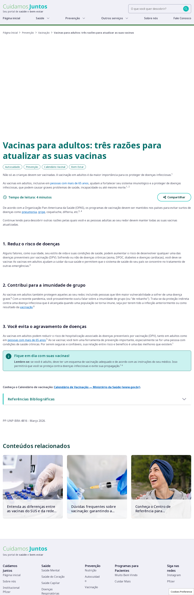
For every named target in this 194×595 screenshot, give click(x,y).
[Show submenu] (49, 18)
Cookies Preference (181, 591)
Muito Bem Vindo (126, 527)
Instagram (174, 527)
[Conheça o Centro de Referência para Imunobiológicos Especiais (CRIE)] (161, 438)
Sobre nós (151, 18)
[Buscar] (186, 9)
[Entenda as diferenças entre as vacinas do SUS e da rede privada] (33, 438)
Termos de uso (122, 588)
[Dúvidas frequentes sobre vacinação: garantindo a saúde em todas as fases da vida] (97, 438)
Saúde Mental (50, 522)
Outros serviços (113, 18)
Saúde (41, 18)
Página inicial (12, 18)
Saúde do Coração (53, 529)
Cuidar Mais (123, 533)
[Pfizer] (10, 588)
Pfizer (171, 533)
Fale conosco (103, 588)
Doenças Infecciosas (54, 573)
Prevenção (73, 18)
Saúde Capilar (50, 535)
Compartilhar (174, 149)
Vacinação (44, 32)
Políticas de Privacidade (147, 588)
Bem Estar (77, 119)
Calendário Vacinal (54, 119)
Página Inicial (10, 32)
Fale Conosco (182, 18)
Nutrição (90, 522)
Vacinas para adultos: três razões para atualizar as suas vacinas (94, 32)
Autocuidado (12, 119)
